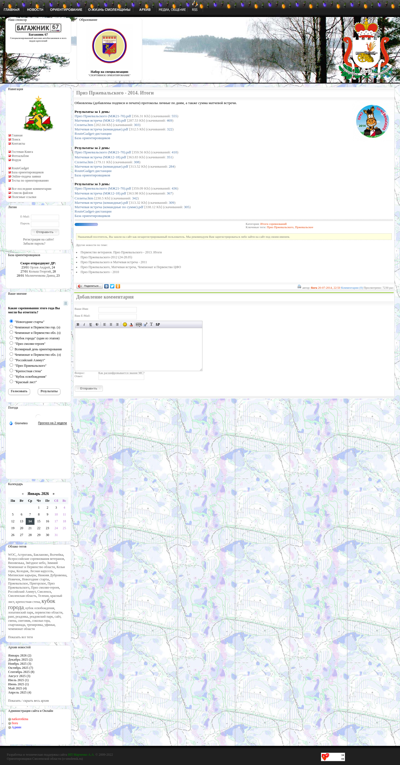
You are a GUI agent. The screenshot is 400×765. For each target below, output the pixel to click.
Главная (16, 135)
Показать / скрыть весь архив (28, 701)
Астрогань (25, 555)
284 (171, 166)
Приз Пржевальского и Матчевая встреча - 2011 (114, 262)
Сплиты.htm (84, 125)
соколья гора (41, 621)
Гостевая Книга (22, 152)
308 (136, 162)
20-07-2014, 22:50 (329, 287)
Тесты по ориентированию (30, 180)
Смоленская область (22, 596)
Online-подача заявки (26, 176)
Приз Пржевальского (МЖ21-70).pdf (103, 116)
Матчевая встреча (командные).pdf (101, 129)
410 (174, 152)
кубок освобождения (39, 608)
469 (169, 120)
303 (136, 125)
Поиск (15, 139)
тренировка (35, 625)
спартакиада (16, 625)
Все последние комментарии (31, 189)
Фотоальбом (20, 156)
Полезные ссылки (23, 197)
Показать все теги (20, 637)
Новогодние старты (35, 579)
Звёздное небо (35, 563)
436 (174, 188)
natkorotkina (20, 719)
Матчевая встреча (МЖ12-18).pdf (100, 120)
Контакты (18, 143)
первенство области (48, 612)
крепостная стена (28, 602)
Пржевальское (18, 583)
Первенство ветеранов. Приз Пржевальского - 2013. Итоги (121, 252)
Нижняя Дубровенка (52, 575)
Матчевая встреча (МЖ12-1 (100, 157)
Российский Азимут (22, 592)
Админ (16, 727)
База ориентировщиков (27, 172)
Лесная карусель (41, 571)
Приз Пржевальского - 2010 (100, 272)
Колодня (22, 571)
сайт (57, 616)
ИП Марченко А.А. (81, 755)
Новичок (14, 579)
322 (169, 129)
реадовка (22, 616)
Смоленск (44, 592)
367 (169, 193)
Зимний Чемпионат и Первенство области (33, 565)
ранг (11, 616)
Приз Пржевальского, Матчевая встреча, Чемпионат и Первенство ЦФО (131, 267)
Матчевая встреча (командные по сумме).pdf (109, 207)
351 (169, 157)
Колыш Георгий (40, 271)
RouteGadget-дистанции (93, 133)
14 (30, 521)
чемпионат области (21, 629)
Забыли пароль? (34, 243)
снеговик (24, 621)
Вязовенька (16, 563)
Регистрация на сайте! (38, 239)
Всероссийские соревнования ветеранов (36, 559)
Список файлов (22, 193)
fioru (15, 723)
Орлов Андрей (40, 267)
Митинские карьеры (22, 575)
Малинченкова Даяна (40, 275)
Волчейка (56, 555)
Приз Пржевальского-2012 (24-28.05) (106, 257)
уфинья (49, 625)
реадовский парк (41, 616)
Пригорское (38, 583)
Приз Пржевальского (280, 227)
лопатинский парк (20, 612)
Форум (16, 160)
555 (174, 116)
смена (12, 621)
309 (171, 202)
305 (186, 207)
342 (135, 198)
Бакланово (41, 555)
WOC (12, 555)
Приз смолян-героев (45, 587)
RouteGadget (20, 168)
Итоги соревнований (273, 223)
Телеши (43, 596)
